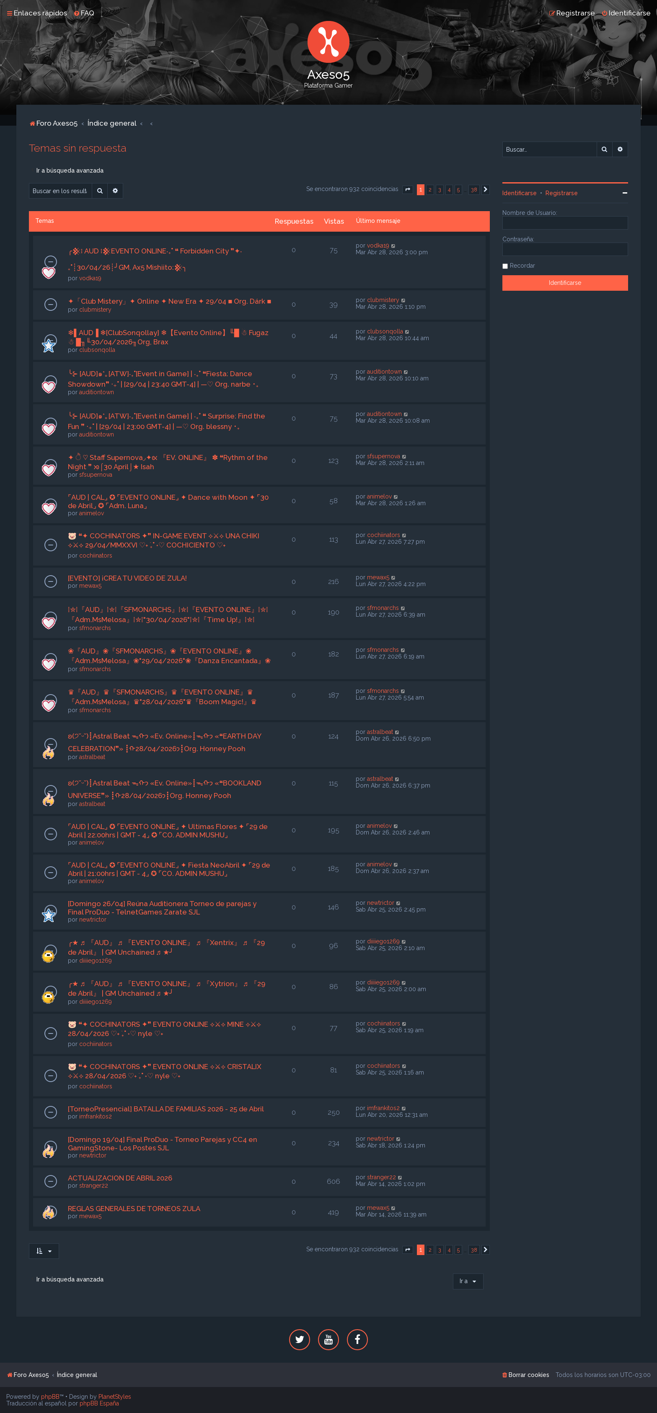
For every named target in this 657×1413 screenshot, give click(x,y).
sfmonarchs (95, 628)
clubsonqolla (97, 349)
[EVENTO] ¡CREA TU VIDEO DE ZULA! (127, 578)
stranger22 (93, 1185)
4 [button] (449, 189)
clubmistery (95, 309)
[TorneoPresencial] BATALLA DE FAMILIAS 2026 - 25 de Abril (166, 1109)
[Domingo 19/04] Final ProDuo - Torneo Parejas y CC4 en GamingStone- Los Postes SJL (162, 1143)
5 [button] (458, 189)
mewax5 (90, 585)
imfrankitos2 (95, 1116)
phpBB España (99, 1403)
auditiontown (96, 392)
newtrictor (92, 919)
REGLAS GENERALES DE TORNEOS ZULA (134, 1208)
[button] (407, 190)
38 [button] (474, 189)
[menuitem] (83, 13)
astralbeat (92, 757)
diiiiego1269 (95, 960)
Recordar (522, 265)
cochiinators (95, 555)
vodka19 (90, 278)
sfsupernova (95, 474)
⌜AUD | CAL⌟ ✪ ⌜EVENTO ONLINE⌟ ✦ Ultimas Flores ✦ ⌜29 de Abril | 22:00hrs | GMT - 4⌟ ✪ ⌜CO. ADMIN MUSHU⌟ (168, 830)
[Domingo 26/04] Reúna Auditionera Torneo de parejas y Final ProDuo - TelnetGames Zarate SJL (162, 907)
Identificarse (519, 193)
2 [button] (430, 189)
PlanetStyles (114, 1396)
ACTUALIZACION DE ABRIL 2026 (120, 1178)
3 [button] (439, 189)
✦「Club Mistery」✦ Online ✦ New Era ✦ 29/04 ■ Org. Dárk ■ (169, 301)
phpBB (50, 1396)
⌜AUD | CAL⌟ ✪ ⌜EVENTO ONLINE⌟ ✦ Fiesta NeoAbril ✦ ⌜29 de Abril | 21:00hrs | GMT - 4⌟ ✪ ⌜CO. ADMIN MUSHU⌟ (169, 869)
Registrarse (562, 193)
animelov (91, 513)
